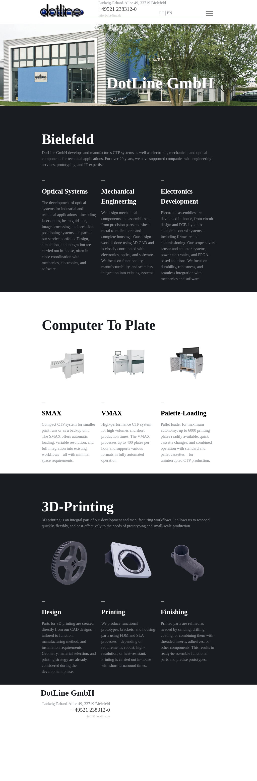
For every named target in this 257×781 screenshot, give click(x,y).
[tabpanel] (137, 9)
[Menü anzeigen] (209, 13)
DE (161, 13)
